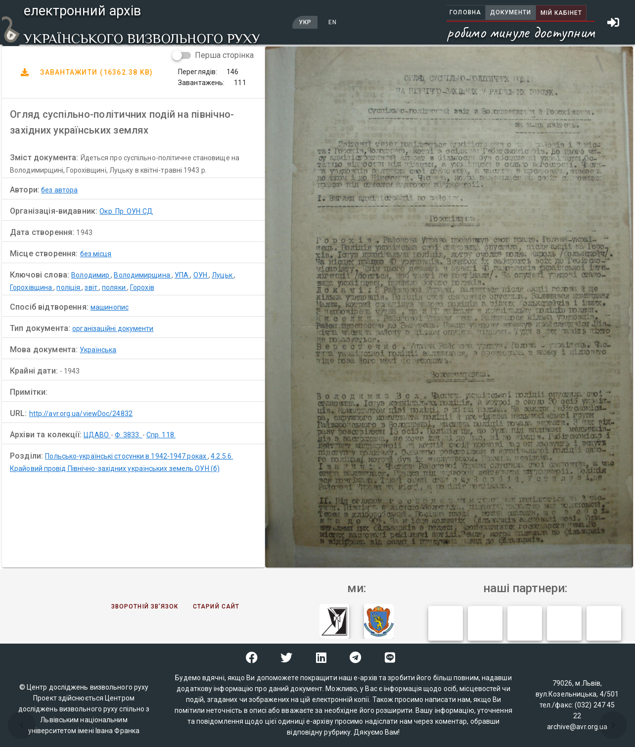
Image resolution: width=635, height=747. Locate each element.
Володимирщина (142, 275)
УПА (182, 275)
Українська (98, 350)
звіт (92, 287)
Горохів (142, 287)
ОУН (201, 275)
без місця (96, 254)
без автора (59, 190)
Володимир (91, 275)
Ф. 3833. (128, 435)
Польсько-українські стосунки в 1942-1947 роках (126, 456)
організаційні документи (112, 328)
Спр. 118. (161, 435)
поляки (114, 287)
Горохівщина (31, 287)
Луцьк (223, 275)
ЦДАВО (97, 435)
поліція (69, 287)
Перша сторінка (224, 55)
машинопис (110, 307)
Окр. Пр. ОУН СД (126, 211)
